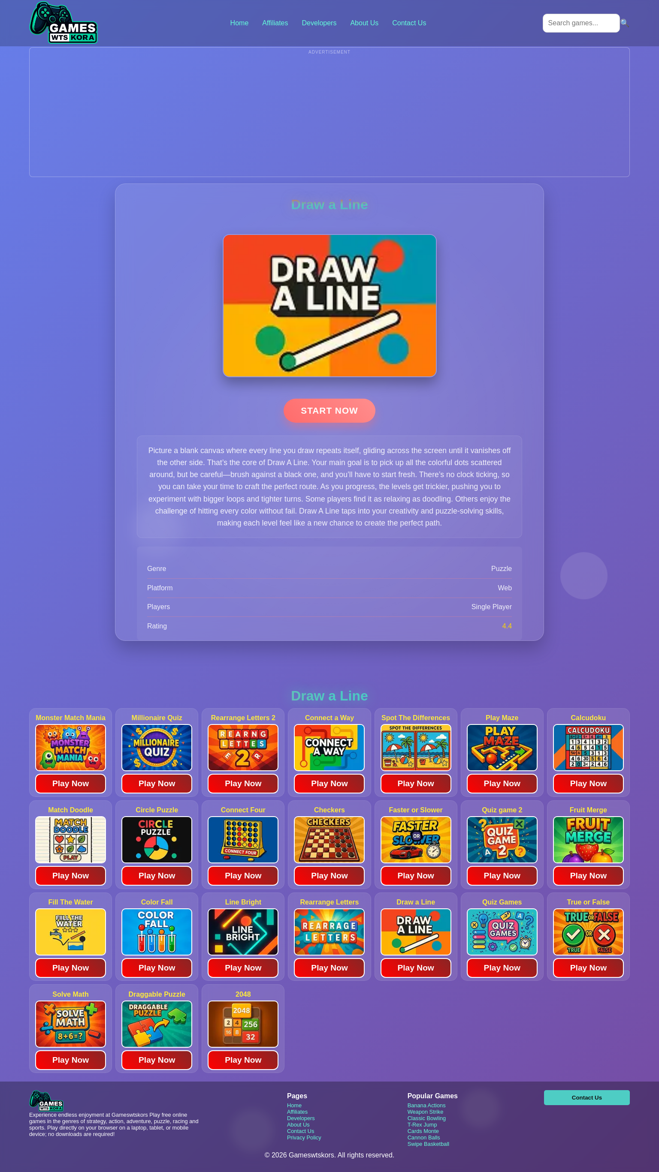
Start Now (329, 410)
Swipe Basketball (428, 1144)
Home (239, 23)
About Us (364, 23)
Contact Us (409, 23)
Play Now (70, 783)
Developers (319, 23)
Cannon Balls (424, 1137)
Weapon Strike (426, 1112)
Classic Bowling (427, 1118)
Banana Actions (427, 1105)
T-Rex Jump (422, 1124)
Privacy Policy (304, 1137)
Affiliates (275, 23)
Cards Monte (423, 1131)
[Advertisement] (329, 117)
